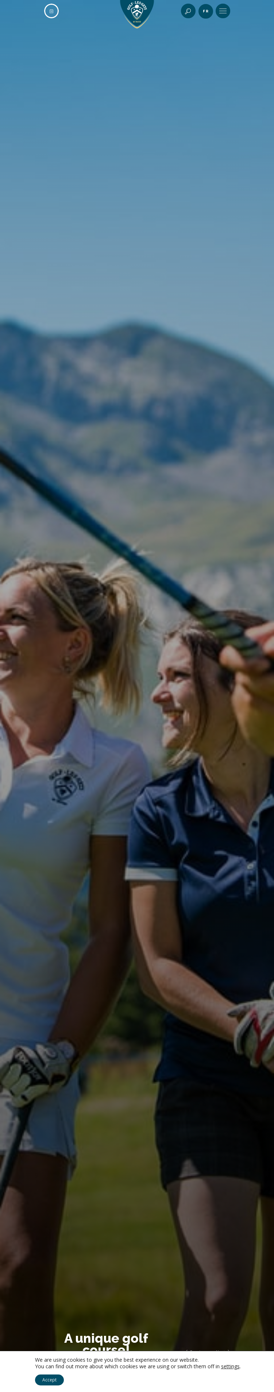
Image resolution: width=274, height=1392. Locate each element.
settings (230, 1366)
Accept (49, 1380)
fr (206, 11)
